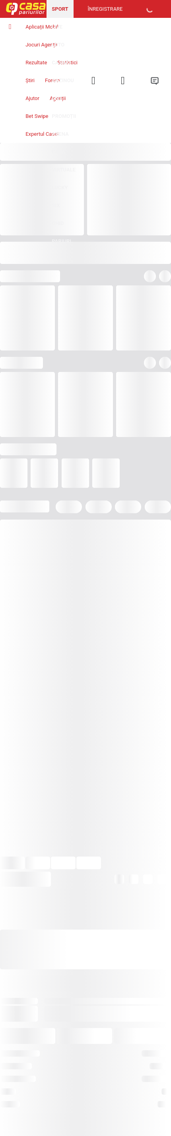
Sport (60, 9)
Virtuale (64, 170)
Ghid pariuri (61, 232)
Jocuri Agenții (41, 45)
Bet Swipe (36, 116)
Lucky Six (60, 196)
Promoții (64, 116)
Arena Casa (60, 143)
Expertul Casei (41, 134)
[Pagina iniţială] (23, 9)
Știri (30, 80)
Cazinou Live (63, 89)
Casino (61, 62)
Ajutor (32, 98)
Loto (58, 45)
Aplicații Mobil (41, 27)
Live (57, 27)
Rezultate (36, 62)
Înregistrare (105, 9)
